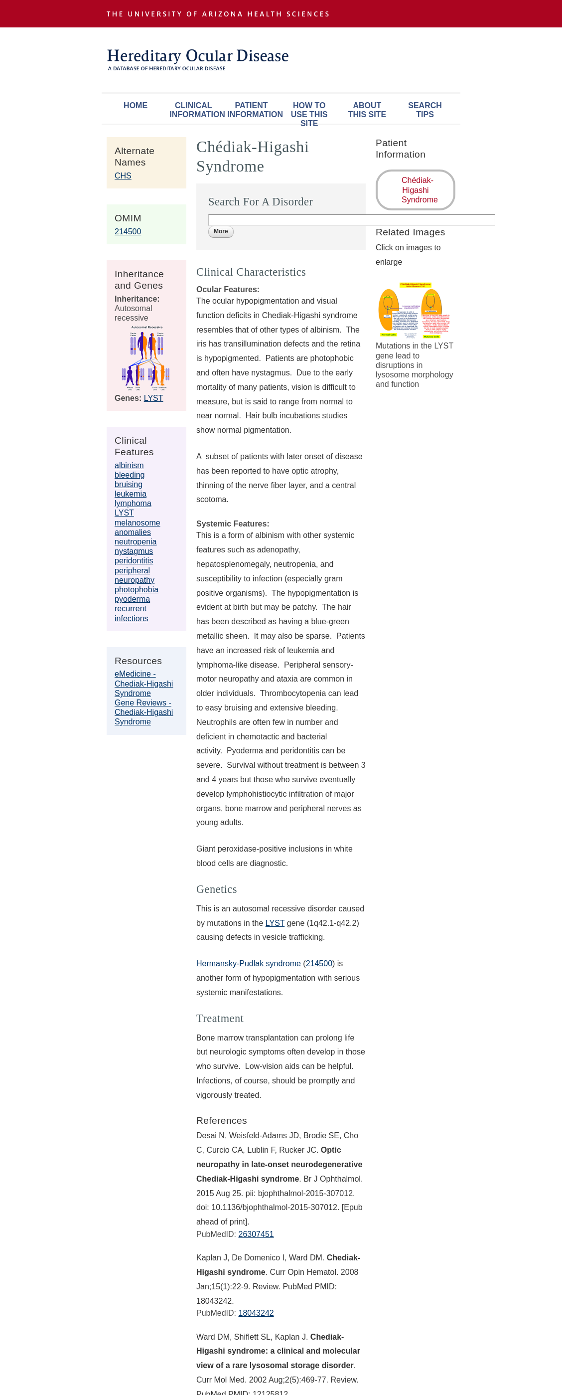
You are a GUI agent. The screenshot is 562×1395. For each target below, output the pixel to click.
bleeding (130, 475)
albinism (129, 465)
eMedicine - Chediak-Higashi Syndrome (144, 683)
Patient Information (253, 110)
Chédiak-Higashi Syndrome (420, 189)
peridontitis (134, 560)
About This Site (367, 110)
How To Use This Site (309, 112)
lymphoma (133, 503)
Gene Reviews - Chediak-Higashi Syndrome (144, 712)
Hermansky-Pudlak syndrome (248, 963)
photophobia (136, 589)
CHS (123, 176)
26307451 (256, 1234)
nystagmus (134, 551)
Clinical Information (195, 110)
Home (135, 105)
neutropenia (136, 541)
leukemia (130, 494)
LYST (153, 398)
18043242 (256, 1313)
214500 (128, 231)
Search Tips (425, 110)
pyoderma (132, 599)
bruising (128, 484)
